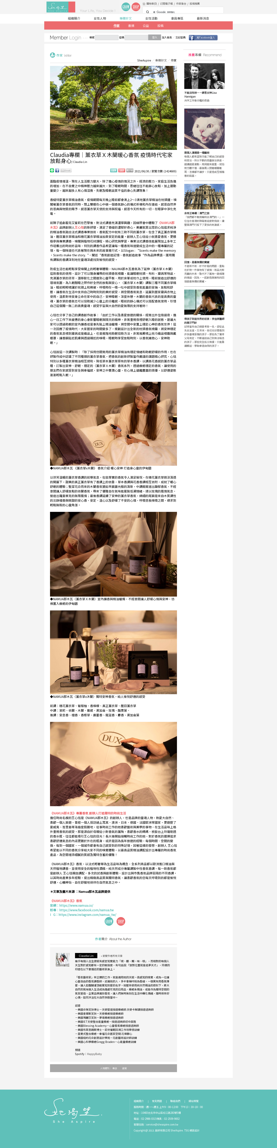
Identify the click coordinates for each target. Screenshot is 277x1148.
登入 (154, 37)
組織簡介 (74, 18)
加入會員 (167, 37)
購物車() (151, 3)
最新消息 (203, 18)
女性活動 (151, 18)
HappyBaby (94, 1054)
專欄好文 (125, 18)
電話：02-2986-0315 (145, 1119)
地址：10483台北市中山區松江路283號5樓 (157, 1113)
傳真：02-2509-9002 (168, 1119)
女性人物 (100, 18)
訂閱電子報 (166, 3)
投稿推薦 (195, 3)
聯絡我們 (175, 1101)
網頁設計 (194, 1130)
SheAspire (144, 60)
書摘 (131, 25)
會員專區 (177, 18)
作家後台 (181, 3)
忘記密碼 (180, 37)
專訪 (114, 1068)
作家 (116, 25)
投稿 (160, 25)
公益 (146, 25)
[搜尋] (182, 12)
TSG (186, 1130)
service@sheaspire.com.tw (162, 1124)
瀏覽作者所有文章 (112, 956)
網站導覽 (194, 1101)
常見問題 (157, 1101)
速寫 (124, 1068)
